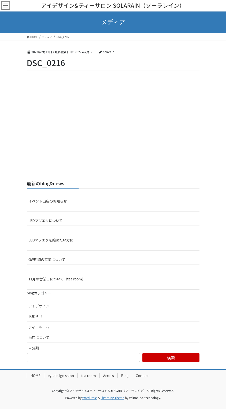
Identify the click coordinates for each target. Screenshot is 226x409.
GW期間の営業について (47, 259)
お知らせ (36, 316)
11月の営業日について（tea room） (57, 278)
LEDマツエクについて (46, 220)
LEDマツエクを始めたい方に (51, 239)
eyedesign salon (61, 375)
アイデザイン (39, 305)
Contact (142, 375)
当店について (39, 337)
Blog (125, 375)
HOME (36, 375)
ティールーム (39, 326)
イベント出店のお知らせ (48, 201)
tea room (88, 375)
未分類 (34, 347)
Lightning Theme (112, 398)
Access (108, 375)
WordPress (89, 398)
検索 (171, 358)
